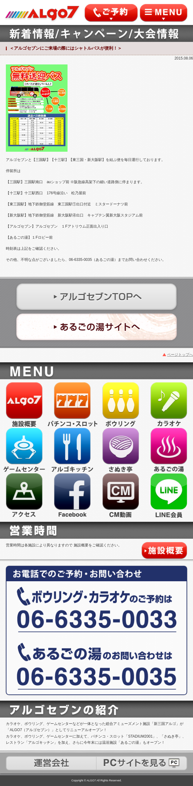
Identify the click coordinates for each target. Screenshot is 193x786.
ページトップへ (180, 354)
